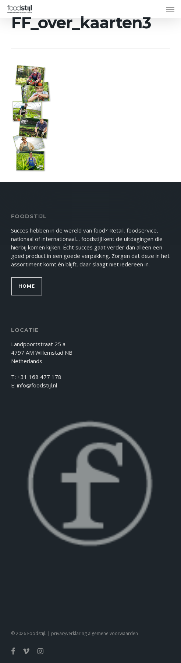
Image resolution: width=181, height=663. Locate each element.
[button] (170, 9)
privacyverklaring (69, 633)
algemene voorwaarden (113, 633)
